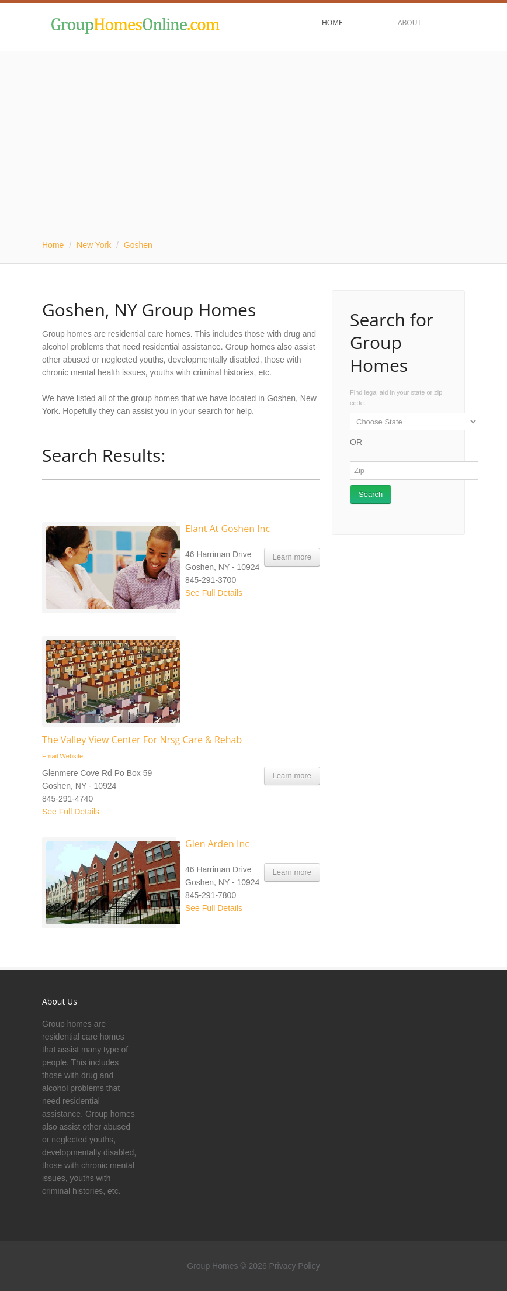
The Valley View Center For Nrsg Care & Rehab (142, 739)
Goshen (138, 245)
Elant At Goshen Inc (227, 528)
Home (53, 245)
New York (94, 245)
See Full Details (213, 593)
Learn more (292, 557)
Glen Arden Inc (217, 843)
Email (50, 756)
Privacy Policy (294, 1266)
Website (72, 756)
